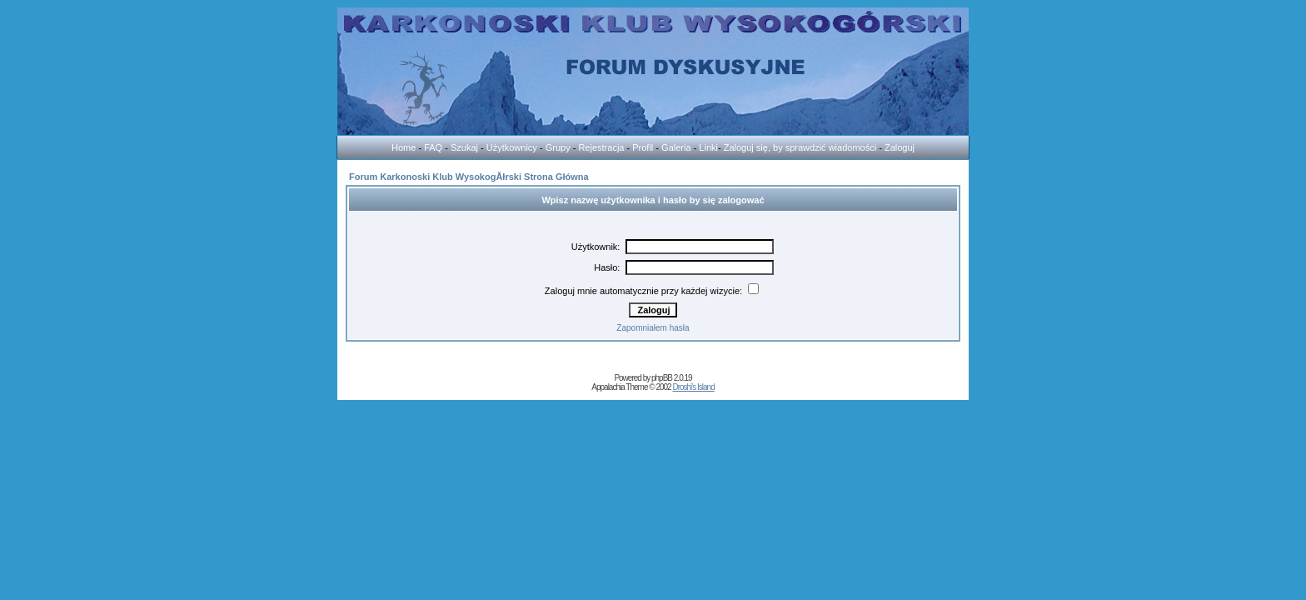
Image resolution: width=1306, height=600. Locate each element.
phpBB (661, 377)
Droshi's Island (693, 387)
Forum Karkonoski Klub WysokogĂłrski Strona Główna (469, 177)
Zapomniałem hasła (652, 327)
